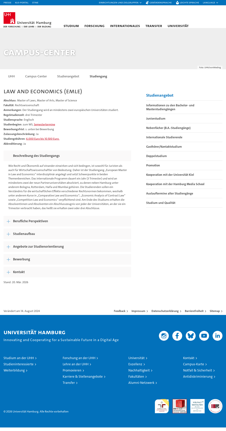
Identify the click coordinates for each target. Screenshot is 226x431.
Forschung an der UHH (79, 361)
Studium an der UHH (19, 361)
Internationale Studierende (164, 141)
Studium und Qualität (160, 206)
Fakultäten (136, 380)
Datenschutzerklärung (165, 314)
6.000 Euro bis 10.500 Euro (42, 142)
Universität (178, 25)
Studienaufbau (24, 237)
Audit (176, 404)
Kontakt (19, 275)
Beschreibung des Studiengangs (36, 159)
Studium (71, 25)
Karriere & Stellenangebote (83, 380)
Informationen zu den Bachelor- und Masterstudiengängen (170, 111)
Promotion (153, 169)
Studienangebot (159, 99)
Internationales (125, 25)
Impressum (138, 314)
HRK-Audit (196, 404)
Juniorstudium (155, 122)
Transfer (153, 25)
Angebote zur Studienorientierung (38, 250)
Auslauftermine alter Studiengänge (169, 197)
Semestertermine (44, 128)
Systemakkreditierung (215, 404)
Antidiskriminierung (198, 380)
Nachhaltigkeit (139, 374)
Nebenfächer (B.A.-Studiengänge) (168, 132)
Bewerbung (21, 263)
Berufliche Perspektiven (30, 224)
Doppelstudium (156, 160)
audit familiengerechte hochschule (162, 408)
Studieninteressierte (19, 367)
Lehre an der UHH (75, 367)
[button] (120, 2)
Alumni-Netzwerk (141, 386)
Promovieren (72, 374)
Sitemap (215, 314)
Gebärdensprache (161, 2)
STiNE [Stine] (35, 2)
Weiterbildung (14, 374)
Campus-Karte (193, 367)
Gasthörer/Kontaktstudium (164, 150)
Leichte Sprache (189, 2)
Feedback (119, 314)
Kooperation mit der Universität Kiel (170, 178)
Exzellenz (135, 367)
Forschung (94, 25)
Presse (7, 2)
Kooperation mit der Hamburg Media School (175, 188)
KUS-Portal (21, 2)
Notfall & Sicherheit (197, 374)
